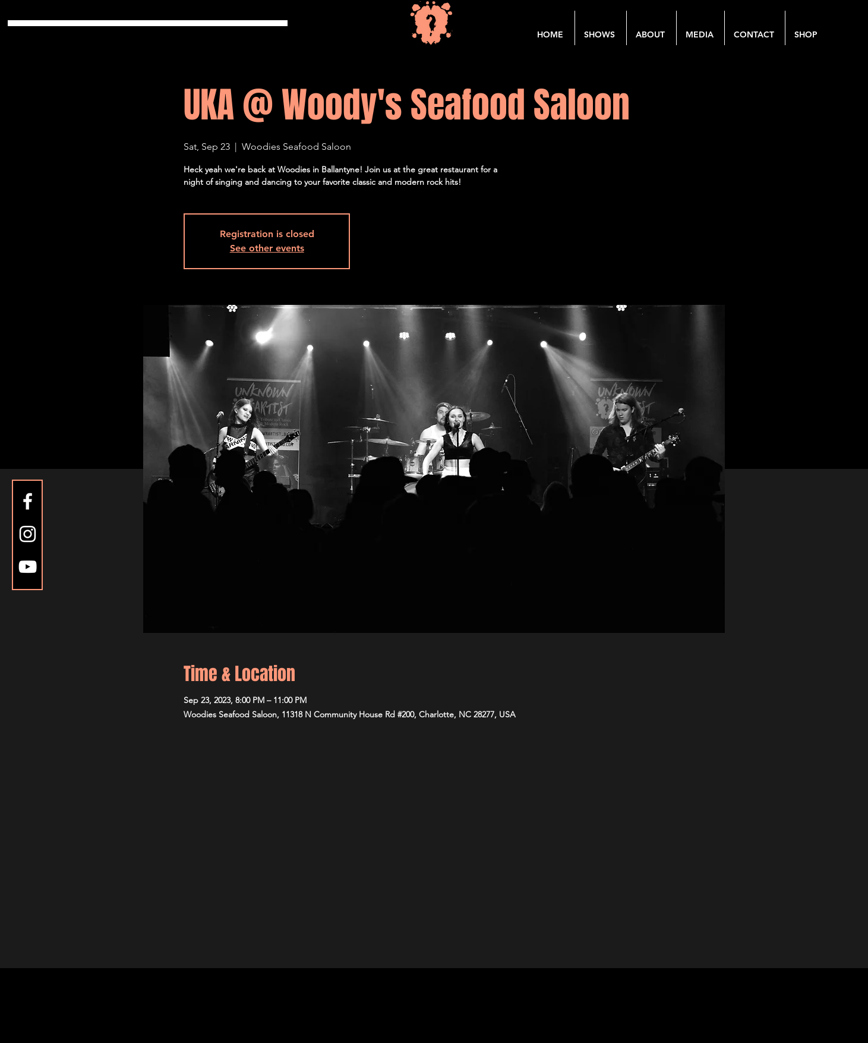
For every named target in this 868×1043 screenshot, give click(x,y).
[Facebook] (28, 501)
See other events (267, 248)
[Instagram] (28, 534)
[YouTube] (28, 567)
